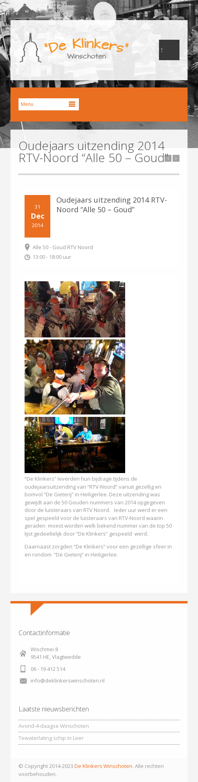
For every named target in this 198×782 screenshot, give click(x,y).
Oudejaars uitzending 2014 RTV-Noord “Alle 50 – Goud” (111, 204)
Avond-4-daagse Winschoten (54, 725)
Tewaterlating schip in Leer (51, 737)
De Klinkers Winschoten (103, 766)
